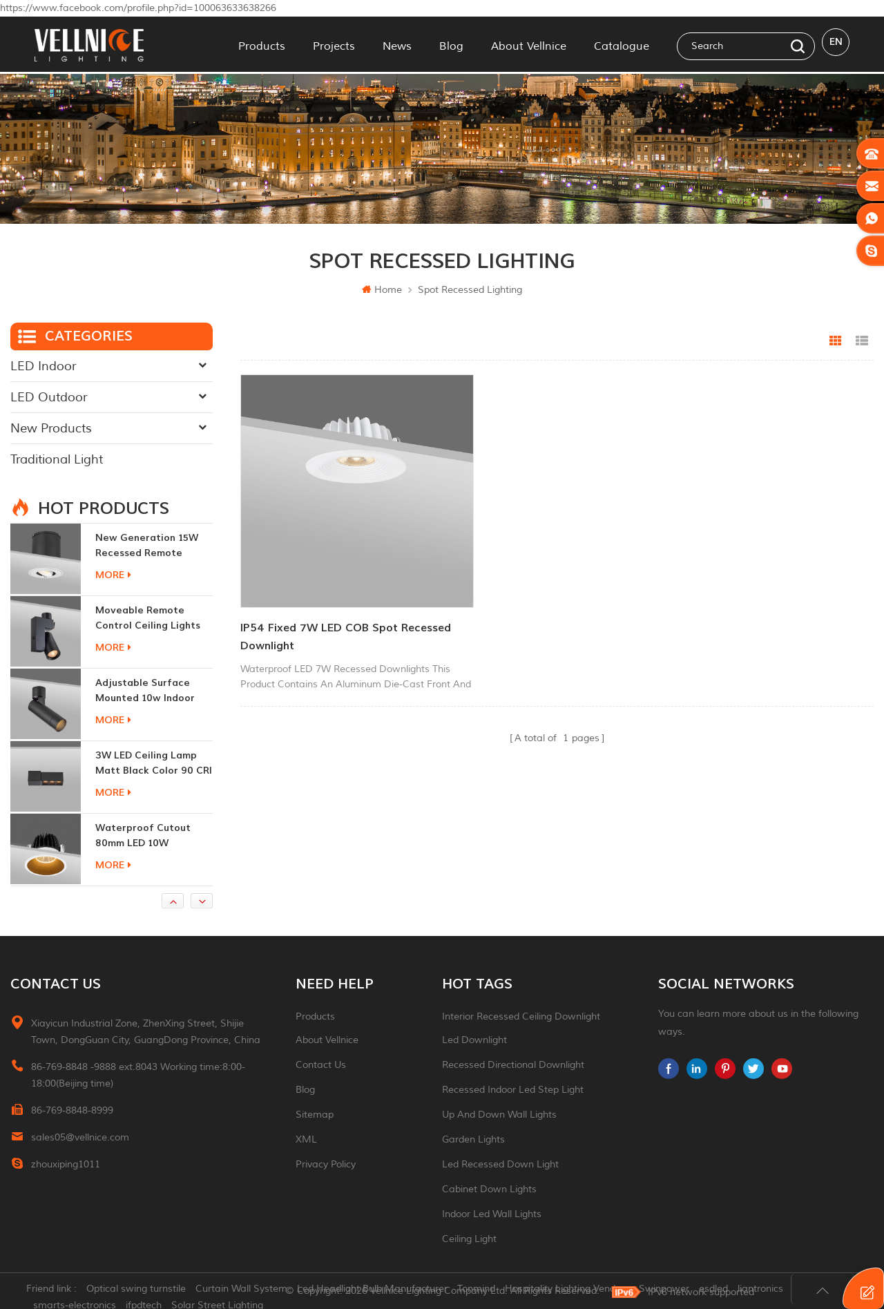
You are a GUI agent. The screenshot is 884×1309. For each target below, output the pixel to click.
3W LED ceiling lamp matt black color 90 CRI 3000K (153, 763)
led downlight (474, 1040)
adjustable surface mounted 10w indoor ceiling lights (145, 691)
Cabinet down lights (489, 1189)
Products (261, 44)
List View (862, 341)
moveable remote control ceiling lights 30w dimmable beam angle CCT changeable (151, 618)
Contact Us (321, 1065)
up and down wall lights (499, 1114)
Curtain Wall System (250, 1291)
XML (306, 1139)
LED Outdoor (48, 397)
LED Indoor (43, 366)
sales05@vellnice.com (80, 1137)
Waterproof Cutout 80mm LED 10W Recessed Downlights (146, 836)
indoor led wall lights (491, 1214)
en (836, 43)
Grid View (835, 341)
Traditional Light (56, 459)
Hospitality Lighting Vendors (575, 1291)
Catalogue (621, 44)
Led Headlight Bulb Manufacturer (380, 1291)
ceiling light (469, 1239)
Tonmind (484, 1291)
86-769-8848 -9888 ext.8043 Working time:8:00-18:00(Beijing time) (138, 1075)
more (113, 575)
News (397, 44)
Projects (334, 44)
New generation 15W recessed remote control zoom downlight (146, 546)
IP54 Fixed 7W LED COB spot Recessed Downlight (319, 600)
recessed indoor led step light (513, 1090)
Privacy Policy (326, 1164)
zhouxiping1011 (65, 1164)
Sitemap (315, 1114)
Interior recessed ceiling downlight (521, 1016)
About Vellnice (528, 44)
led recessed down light (500, 1164)
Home (382, 290)
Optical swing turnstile (144, 1291)
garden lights (473, 1139)
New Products (51, 428)
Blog (451, 44)
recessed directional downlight (513, 1065)
